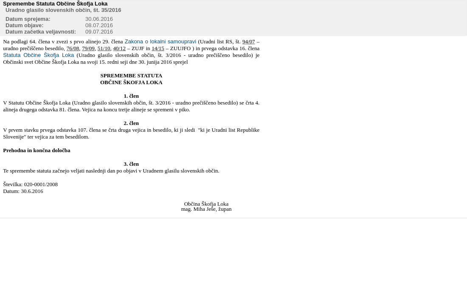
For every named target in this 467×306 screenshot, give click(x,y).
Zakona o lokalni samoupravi (161, 41)
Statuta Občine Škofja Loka (38, 55)
